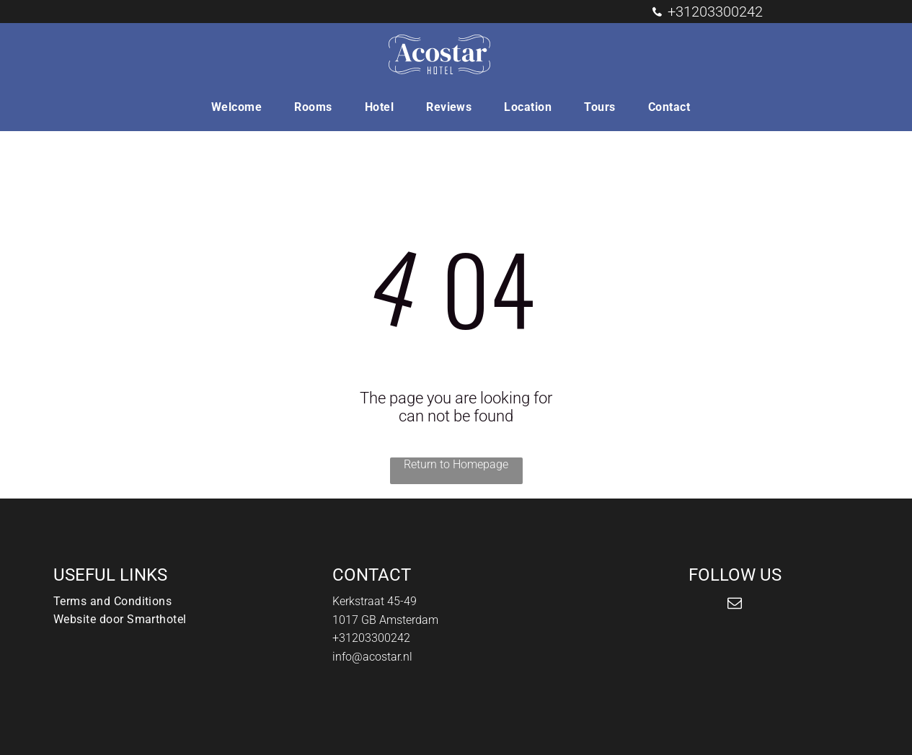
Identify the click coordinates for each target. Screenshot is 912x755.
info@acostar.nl (372, 657)
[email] (734, 604)
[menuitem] (241, 106)
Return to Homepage (456, 464)
